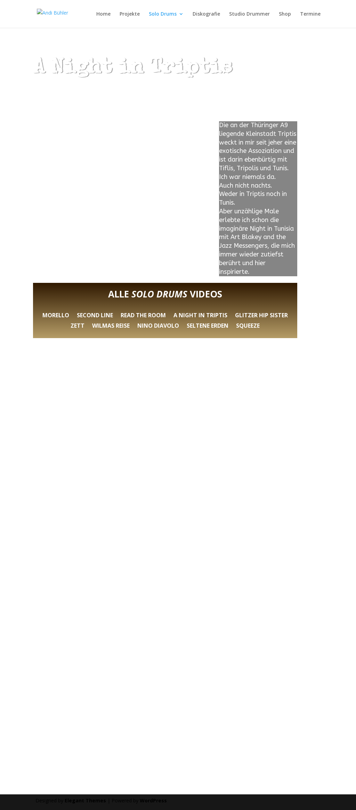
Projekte (130, 14)
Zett (77, 326)
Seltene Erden (207, 326)
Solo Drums (163, 14)
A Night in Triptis (200, 316)
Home (103, 14)
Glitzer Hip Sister (261, 316)
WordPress (153, 800)
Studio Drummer (249, 14)
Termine (310, 14)
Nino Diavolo (158, 326)
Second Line (95, 316)
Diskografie (206, 14)
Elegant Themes (85, 800)
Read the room (143, 316)
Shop (285, 14)
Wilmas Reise (111, 326)
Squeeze (248, 326)
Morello (55, 316)
